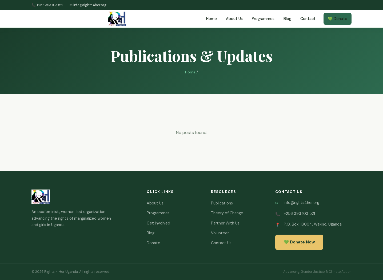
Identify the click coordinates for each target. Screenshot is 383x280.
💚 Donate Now (299, 242)
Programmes (263, 18)
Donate (153, 242)
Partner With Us (225, 223)
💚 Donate (337, 18)
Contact (308, 18)
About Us (234, 18)
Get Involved (158, 223)
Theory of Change (227, 213)
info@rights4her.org (301, 202)
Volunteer (220, 233)
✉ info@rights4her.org (88, 5)
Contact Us (221, 242)
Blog (287, 18)
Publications (222, 203)
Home (211, 18)
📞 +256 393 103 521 (47, 5)
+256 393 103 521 (299, 213)
